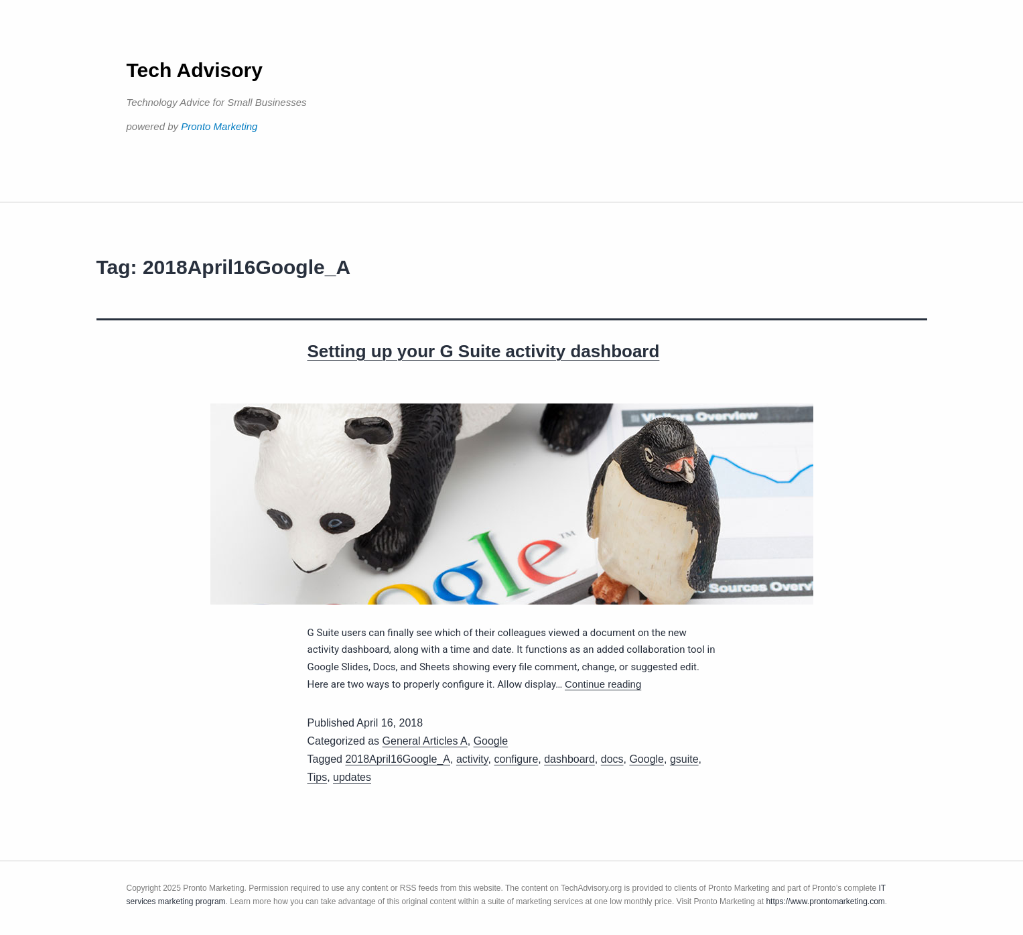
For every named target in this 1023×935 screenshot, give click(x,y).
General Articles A (425, 741)
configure (516, 759)
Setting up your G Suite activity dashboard (484, 351)
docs (612, 759)
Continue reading (603, 684)
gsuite (684, 759)
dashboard (569, 759)
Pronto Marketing (219, 126)
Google (491, 741)
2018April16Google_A (397, 759)
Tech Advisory (195, 70)
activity (472, 759)
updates (352, 777)
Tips (318, 777)
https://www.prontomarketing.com (825, 901)
